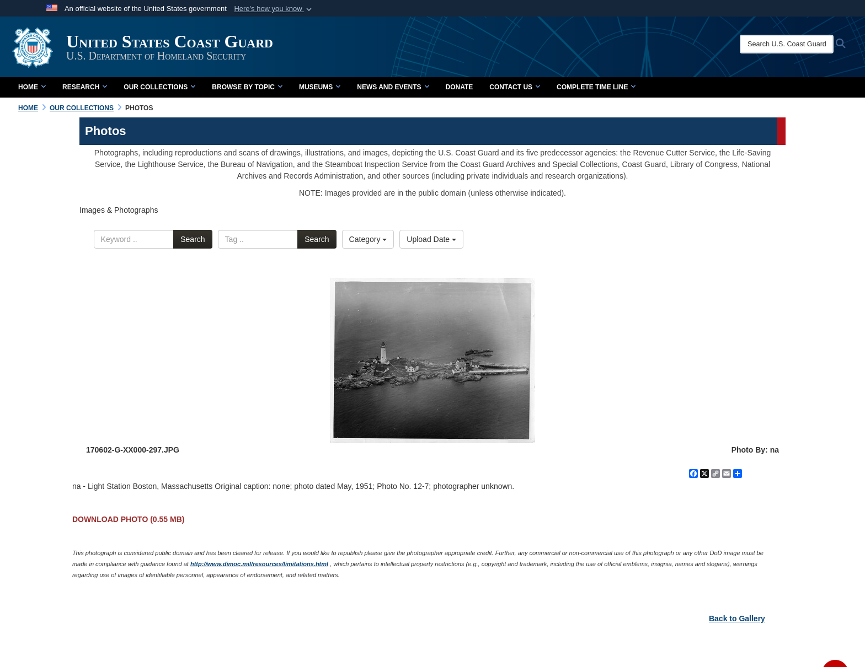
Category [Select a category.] (368, 239)
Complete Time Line (596, 87)
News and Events (393, 87)
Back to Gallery (737, 618)
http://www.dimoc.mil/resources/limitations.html (259, 564)
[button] (274, 8)
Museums (319, 87)
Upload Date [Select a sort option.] (431, 239)
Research (84, 87)
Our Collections (159, 87)
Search (192, 239)
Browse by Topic (247, 87)
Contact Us (514, 87)
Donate (459, 87)
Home (32, 87)
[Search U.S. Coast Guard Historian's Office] (787, 44)
